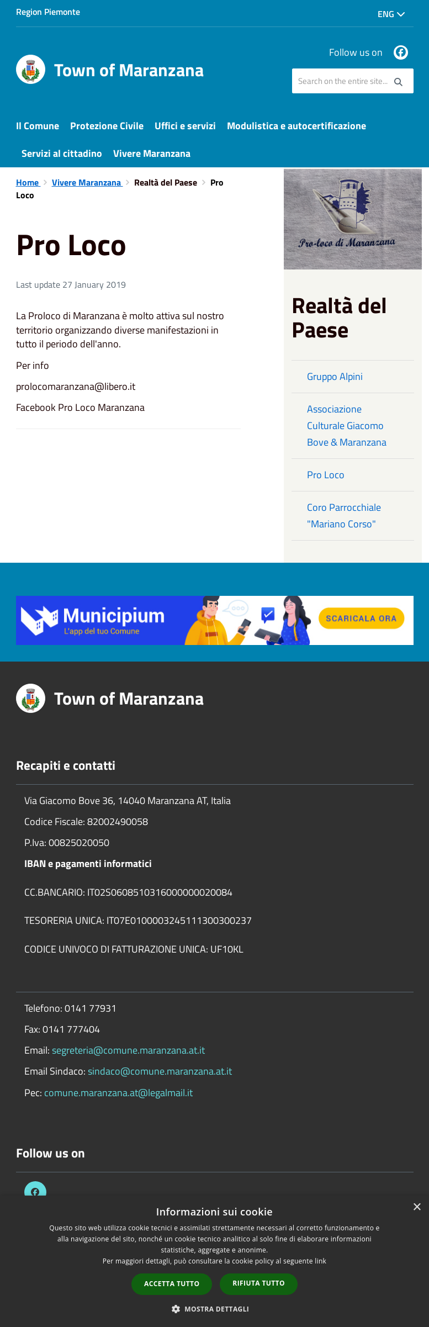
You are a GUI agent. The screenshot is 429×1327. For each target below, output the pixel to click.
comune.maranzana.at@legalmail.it (118, 1092)
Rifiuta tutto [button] (258, 1283)
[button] (215, 1308)
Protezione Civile (107, 125)
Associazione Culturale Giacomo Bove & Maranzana (346, 425)
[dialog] (214, 1261)
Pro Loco (326, 474)
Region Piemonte (48, 11)
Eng (391, 13)
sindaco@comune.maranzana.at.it (160, 1071)
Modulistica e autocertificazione (296, 125)
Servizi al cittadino (62, 153)
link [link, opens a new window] (320, 1261)
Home (28, 182)
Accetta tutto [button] (171, 1283)
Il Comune (37, 125)
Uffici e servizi (185, 125)
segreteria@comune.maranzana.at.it (128, 1050)
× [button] (416, 1207)
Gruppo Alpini (335, 376)
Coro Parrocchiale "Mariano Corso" (344, 515)
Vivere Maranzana (151, 153)
